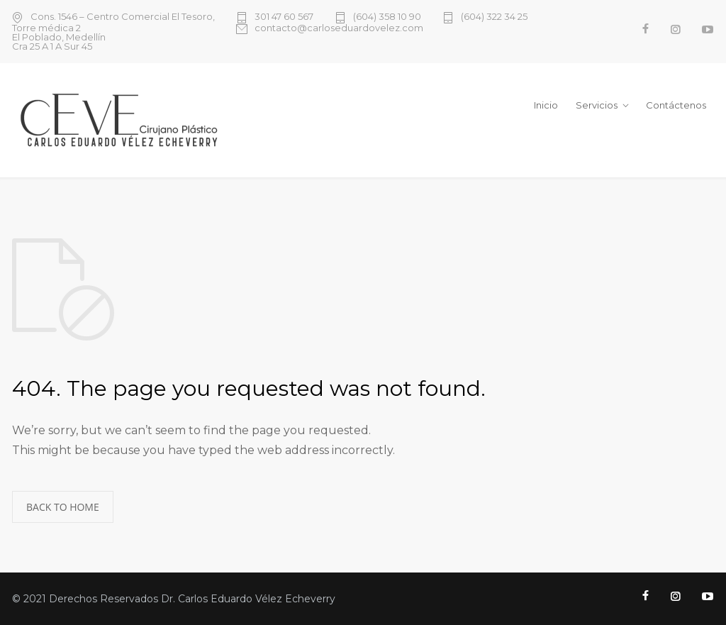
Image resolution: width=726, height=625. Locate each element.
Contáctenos (676, 105)
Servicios (597, 105)
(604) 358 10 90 (387, 17)
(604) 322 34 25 (494, 17)
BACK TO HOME (62, 507)
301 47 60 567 (284, 17)
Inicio (546, 105)
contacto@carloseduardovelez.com (339, 28)
